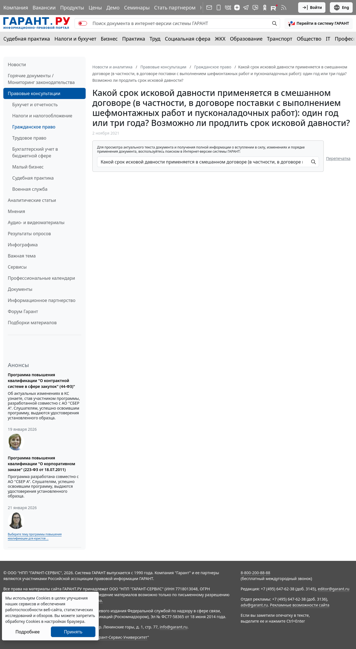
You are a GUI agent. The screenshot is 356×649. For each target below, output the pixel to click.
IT (328, 38)
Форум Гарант (23, 311)
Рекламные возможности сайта (300, 605)
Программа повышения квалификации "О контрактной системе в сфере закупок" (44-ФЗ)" (41, 380)
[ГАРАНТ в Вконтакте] (228, 7)
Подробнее (27, 632)
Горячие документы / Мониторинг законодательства (41, 79)
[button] (319, 23)
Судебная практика (26, 38)
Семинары (137, 7)
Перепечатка (338, 158)
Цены (95, 7)
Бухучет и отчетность (35, 104)
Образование (246, 38)
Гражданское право (33, 127)
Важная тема (22, 256)
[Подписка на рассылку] (209, 7)
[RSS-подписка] (283, 7)
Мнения (16, 211)
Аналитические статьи (32, 200)
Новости (17, 64)
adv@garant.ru (254, 605)
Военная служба (30, 189)
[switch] (82, 23)
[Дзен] (237, 7)
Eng (341, 7)
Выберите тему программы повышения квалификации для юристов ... (34, 536)
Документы (20, 289)
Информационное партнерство (41, 300)
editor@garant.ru (334, 588)
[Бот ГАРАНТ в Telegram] (255, 7)
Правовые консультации (34, 93)
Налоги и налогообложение (42, 116)
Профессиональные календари (41, 278)
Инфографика (23, 245)
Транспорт (279, 38)
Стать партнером (175, 7)
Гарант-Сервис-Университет (121, 637)
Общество (309, 38)
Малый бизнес (28, 167)
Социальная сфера (188, 38)
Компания (15, 7)
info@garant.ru (173, 627)
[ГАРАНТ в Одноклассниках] (264, 7)
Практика (133, 38)
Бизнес (109, 38)
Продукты (72, 7)
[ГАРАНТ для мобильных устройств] (218, 7)
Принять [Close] (73, 632)
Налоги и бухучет (76, 38)
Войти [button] (312, 7)
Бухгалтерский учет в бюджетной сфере (35, 152)
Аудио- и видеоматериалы (36, 222)
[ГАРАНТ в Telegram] (246, 7)
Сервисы (17, 267)
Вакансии (44, 7)
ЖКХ (220, 38)
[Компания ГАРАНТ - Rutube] (274, 7)
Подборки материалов (32, 322)
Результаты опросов (29, 234)
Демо (113, 7)
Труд (155, 38)
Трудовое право (29, 138)
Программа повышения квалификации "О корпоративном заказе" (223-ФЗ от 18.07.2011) (41, 463)
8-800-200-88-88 (255, 572)
